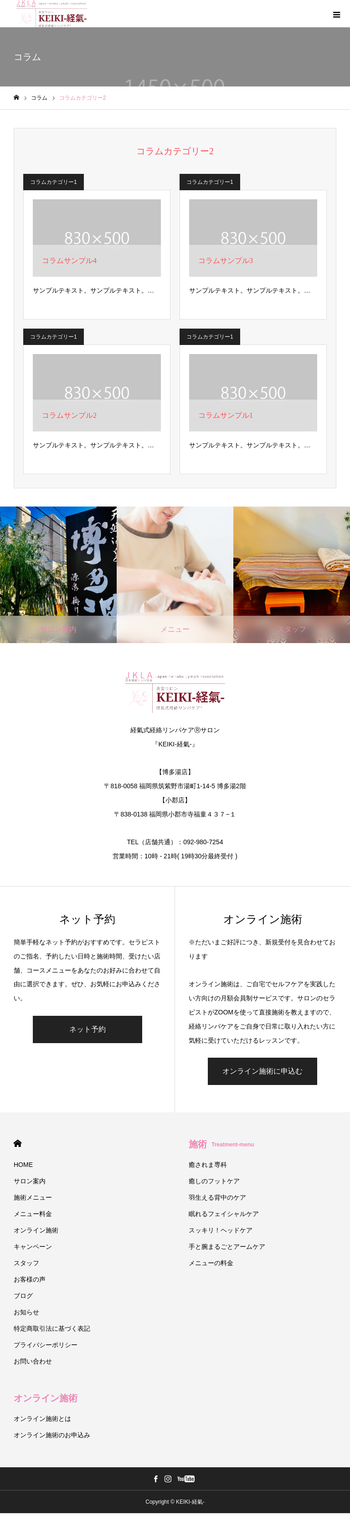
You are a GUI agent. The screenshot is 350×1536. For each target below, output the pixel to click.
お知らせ (26, 1312)
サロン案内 (30, 1181)
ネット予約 (87, 1029)
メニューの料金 (211, 1263)
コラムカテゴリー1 (53, 182)
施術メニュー (33, 1197)
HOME (17, 1143)
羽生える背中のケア (217, 1197)
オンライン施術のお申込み (52, 1435)
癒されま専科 (208, 1164)
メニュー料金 (33, 1213)
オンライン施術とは (42, 1418)
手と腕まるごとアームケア (227, 1246)
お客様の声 (30, 1279)
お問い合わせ (33, 1361)
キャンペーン (33, 1246)
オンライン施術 (36, 1230)
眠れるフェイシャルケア (224, 1213)
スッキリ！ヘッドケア (220, 1230)
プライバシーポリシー (45, 1344)
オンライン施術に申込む (262, 1071)
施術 (221, 1144)
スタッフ (26, 1263)
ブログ (23, 1295)
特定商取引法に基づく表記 (52, 1328)
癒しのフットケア (214, 1181)
